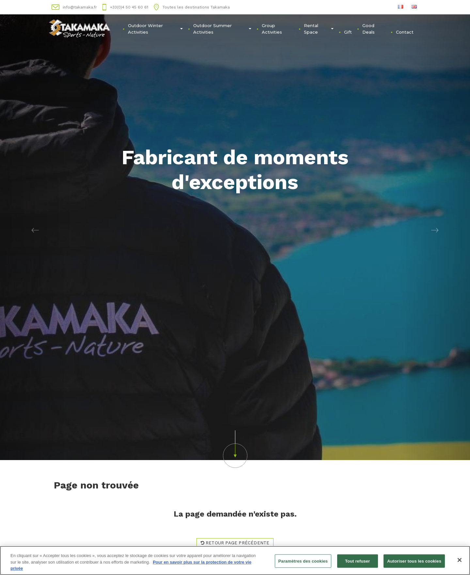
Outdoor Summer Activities (222, 29)
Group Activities (272, 29)
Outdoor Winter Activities (155, 29)
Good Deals (368, 29)
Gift (348, 32)
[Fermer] (459, 560)
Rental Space (319, 29)
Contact (405, 32)
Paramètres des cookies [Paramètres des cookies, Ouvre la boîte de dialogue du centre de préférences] (303, 561)
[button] (35, 230)
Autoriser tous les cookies (414, 561)
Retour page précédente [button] (235, 542)
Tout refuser (357, 561)
